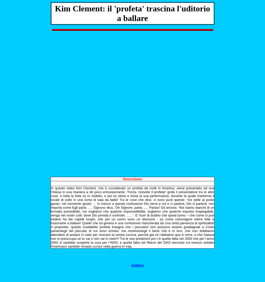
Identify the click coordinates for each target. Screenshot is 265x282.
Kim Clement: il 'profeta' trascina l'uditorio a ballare (132, 13)
